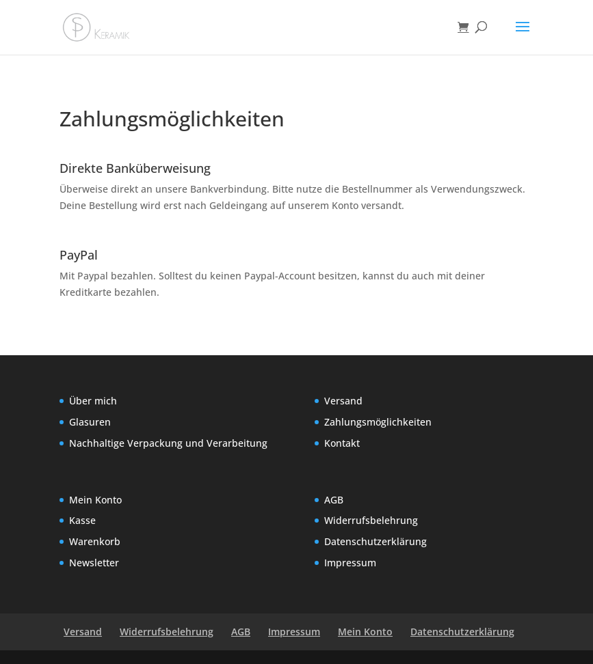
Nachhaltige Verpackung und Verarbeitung (168, 443)
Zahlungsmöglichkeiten (378, 421)
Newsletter (94, 562)
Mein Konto (95, 499)
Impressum (350, 562)
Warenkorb (94, 541)
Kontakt (342, 443)
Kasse (82, 520)
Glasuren (90, 421)
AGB (333, 499)
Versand (343, 400)
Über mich (93, 400)
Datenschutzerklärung (375, 541)
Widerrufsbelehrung (371, 520)
